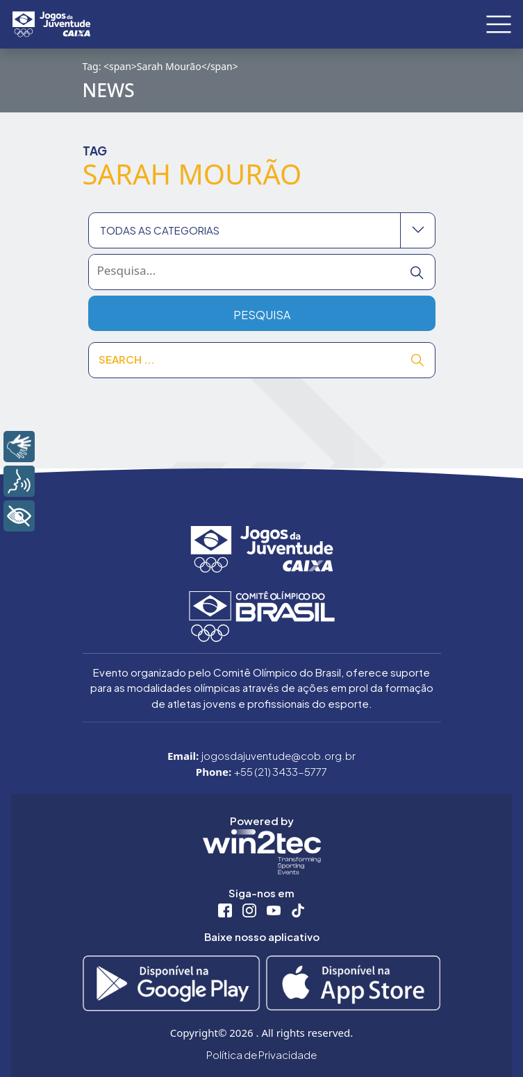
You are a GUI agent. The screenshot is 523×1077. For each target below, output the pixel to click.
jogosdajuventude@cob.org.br (278, 755)
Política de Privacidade (261, 1054)
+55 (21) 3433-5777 (280, 771)
